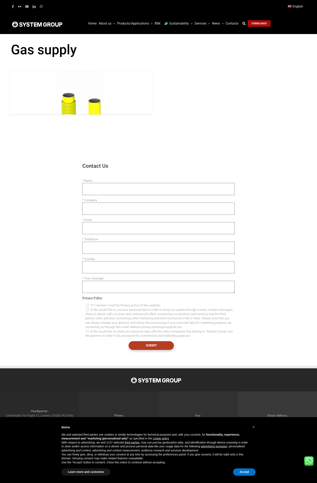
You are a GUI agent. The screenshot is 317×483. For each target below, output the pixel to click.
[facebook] (13, 6)
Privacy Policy (92, 298)
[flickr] (19, 6)
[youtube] (27, 6)
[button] (253, 427)
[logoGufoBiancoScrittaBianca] (37, 22)
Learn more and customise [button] (86, 471)
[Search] (245, 23)
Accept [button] (244, 471)
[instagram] (41, 6)
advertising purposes (214, 446)
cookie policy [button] (161, 438)
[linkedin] (34, 6)
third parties (132, 442)
